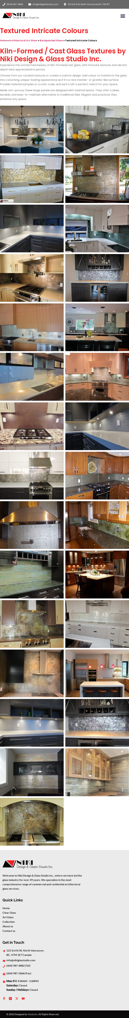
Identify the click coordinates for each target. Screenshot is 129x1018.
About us (8, 926)
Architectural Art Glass (23, 40)
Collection (9, 921)
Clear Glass (9, 912)
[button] (122, 16)
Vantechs (32, 1014)
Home (3, 40)
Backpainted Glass (51, 40)
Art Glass (8, 917)
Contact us (9, 930)
